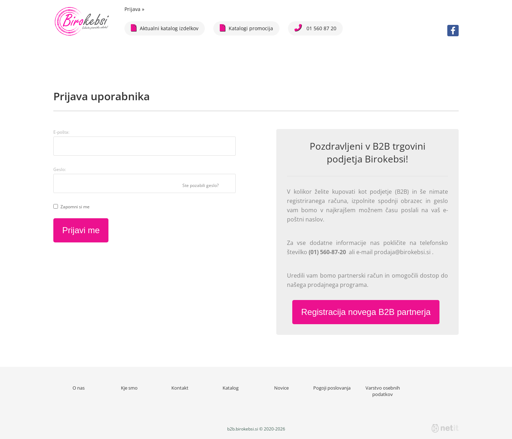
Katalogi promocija (246, 28)
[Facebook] (453, 30)
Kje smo (129, 388)
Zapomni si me (75, 207)
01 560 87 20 (315, 28)
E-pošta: (61, 132)
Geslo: (59, 169)
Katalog (231, 388)
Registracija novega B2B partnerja (366, 312)
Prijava (134, 9)
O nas (79, 388)
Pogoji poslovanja (332, 388)
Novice (281, 388)
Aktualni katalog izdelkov (164, 28)
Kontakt (179, 388)
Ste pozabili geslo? (200, 185)
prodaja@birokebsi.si (403, 252)
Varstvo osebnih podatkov (383, 391)
